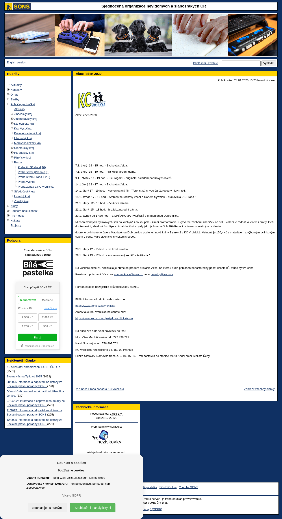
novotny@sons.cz (162, 274)
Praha (18, 162)
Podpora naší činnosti (24, 210)
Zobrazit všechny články (259, 389)
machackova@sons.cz (128, 274)
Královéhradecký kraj (27, 133)
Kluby (14, 206)
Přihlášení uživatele (205, 63)
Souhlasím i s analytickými (93, 508)
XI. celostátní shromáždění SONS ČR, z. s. (34, 367)
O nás (14, 94)
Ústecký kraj (22, 196)
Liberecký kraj (23, 138)
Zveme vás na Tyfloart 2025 (24, 376)
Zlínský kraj (21, 201)
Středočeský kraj (24, 191)
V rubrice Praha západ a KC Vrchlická (100, 389)
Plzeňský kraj (22, 157)
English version (16, 62)
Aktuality (16, 85)
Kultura (15, 220)
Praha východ (26, 181)
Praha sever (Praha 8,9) (33, 172)
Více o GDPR (71, 495)
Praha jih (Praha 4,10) (32, 167)
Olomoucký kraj (24, 148)
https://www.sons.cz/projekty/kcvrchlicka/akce (104, 318)
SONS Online (168, 487)
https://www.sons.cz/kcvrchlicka (95, 305)
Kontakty (16, 89)
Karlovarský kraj (24, 123)
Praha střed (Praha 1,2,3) (34, 177)
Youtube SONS (188, 487)
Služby (15, 99)
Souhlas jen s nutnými (47, 508)
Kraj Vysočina (23, 128)
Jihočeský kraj (23, 114)
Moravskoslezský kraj (27, 143)
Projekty (16, 225)
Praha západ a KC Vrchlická (36, 186)
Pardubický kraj (24, 152)
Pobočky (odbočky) (23, 104)
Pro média (17, 215)
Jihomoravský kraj (25, 118)
